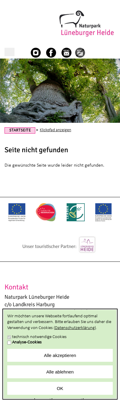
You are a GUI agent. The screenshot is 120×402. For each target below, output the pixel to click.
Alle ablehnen (60, 371)
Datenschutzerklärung (75, 328)
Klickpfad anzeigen (55, 130)
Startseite (20, 130)
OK (60, 388)
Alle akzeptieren (60, 355)
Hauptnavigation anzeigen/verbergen (9, 52)
